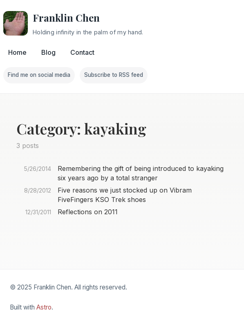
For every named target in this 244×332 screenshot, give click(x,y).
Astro (43, 307)
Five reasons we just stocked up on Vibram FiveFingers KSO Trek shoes (125, 194)
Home (17, 52)
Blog (48, 52)
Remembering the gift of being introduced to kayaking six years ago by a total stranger (141, 173)
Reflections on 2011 (88, 212)
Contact (82, 52)
